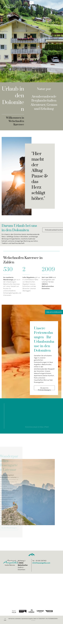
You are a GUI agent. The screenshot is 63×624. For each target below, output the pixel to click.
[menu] (59, 3)
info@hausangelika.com (41, 563)
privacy (33, 620)
